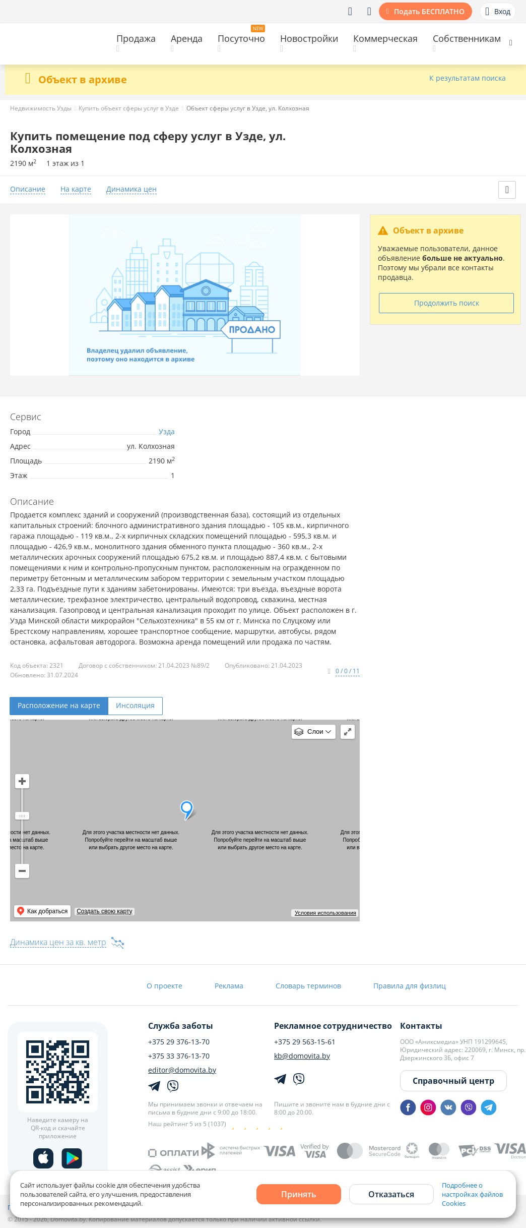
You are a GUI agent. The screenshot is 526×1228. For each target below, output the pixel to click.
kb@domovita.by (302, 1056)
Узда (167, 431)
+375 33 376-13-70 (179, 1056)
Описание (27, 189)
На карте (75, 189)
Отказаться (391, 1194)
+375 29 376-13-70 (179, 1042)
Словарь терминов (308, 985)
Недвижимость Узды (41, 108)
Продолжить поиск (446, 303)
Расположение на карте (59, 705)
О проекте (164, 985)
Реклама (229, 985)
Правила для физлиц (409, 985)
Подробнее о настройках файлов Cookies (472, 1194)
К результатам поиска (467, 78)
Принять (298, 1194)
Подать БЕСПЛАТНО (429, 11)
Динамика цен (131, 189)
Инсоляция (135, 705)
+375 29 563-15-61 (305, 1042)
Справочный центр (453, 1080)
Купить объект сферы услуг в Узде (129, 108)
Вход (497, 11)
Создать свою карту (104, 911)
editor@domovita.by (182, 1070)
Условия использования (325, 913)
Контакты (421, 1025)
